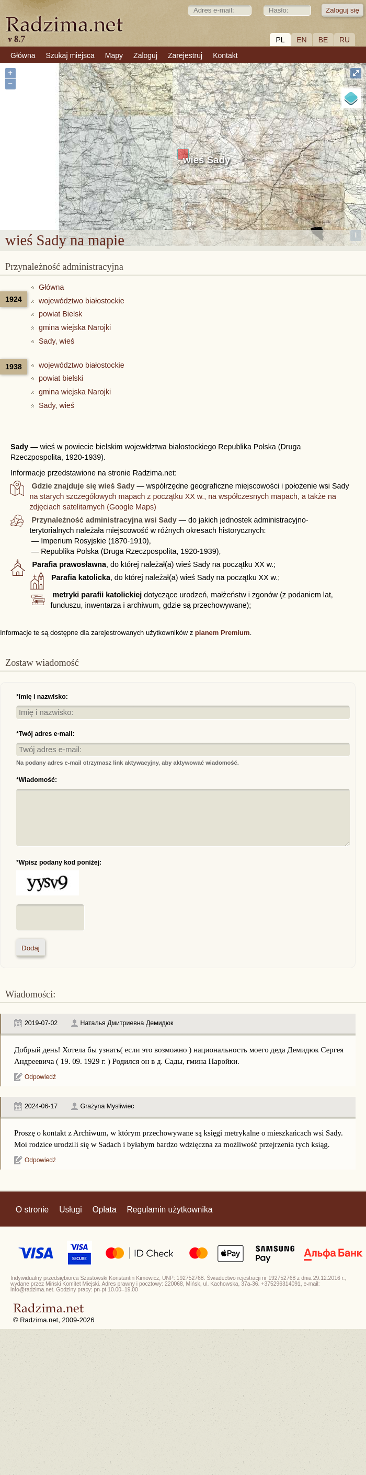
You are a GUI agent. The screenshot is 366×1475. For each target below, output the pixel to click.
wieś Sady (206, 159)
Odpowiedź (40, 1077)
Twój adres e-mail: (47, 734)
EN (301, 40)
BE (323, 40)
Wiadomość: (38, 780)
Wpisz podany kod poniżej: (60, 862)
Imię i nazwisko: (43, 696)
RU (344, 40)
